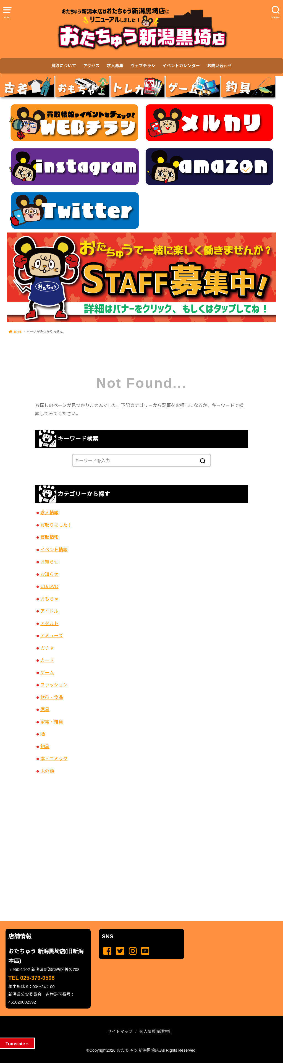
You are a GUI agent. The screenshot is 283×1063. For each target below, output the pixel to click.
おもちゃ (49, 598)
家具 (44, 709)
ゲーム (47, 672)
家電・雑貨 (51, 721)
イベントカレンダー (181, 66)
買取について (63, 66)
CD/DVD (49, 586)
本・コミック (53, 758)
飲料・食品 (51, 697)
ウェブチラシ (142, 66)
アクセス (91, 66)
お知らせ (49, 561)
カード (47, 660)
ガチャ (47, 648)
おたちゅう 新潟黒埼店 (138, 1050)
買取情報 (49, 537)
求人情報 (49, 512)
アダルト (49, 623)
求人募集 (115, 66)
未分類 (47, 771)
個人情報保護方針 (155, 1031)
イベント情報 (53, 549)
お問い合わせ (219, 66)
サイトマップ (120, 1031)
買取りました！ (56, 525)
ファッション (53, 684)
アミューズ (51, 635)
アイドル (49, 610)
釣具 (44, 746)
